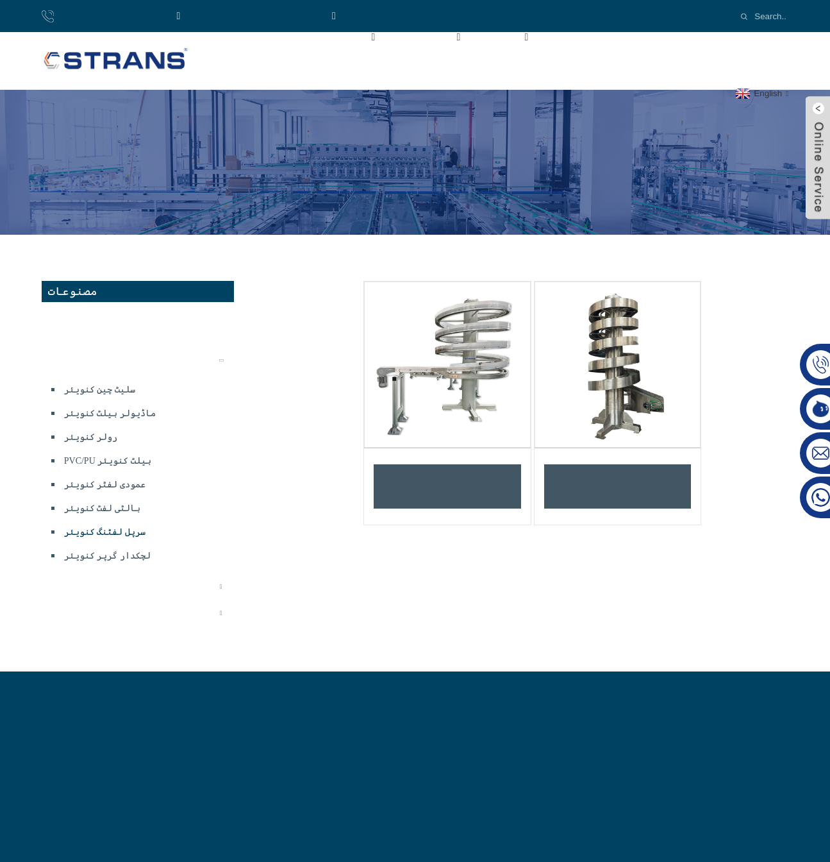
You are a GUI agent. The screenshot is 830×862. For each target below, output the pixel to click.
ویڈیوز (582, 36)
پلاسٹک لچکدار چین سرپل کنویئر (447, 486)
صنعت (515, 36)
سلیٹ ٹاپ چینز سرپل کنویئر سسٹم (617, 486)
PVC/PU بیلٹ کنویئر (107, 461)
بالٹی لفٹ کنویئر (102, 508)
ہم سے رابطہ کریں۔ (287, 65)
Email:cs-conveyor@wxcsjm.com (415, 15)
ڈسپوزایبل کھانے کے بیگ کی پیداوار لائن (135, 327)
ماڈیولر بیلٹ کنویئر (110, 413)
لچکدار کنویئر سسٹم (96, 586)
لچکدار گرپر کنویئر (107, 556)
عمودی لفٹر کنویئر (104, 484)
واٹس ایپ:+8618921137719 (249, 15)
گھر (251, 36)
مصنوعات (438, 36)
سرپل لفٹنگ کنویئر (104, 532)
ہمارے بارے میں (335, 36)
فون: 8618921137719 (108, 15)
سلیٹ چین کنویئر (99, 389)
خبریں (645, 36)
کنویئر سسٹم (78, 360)
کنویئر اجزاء (81, 612)
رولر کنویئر (91, 437)
